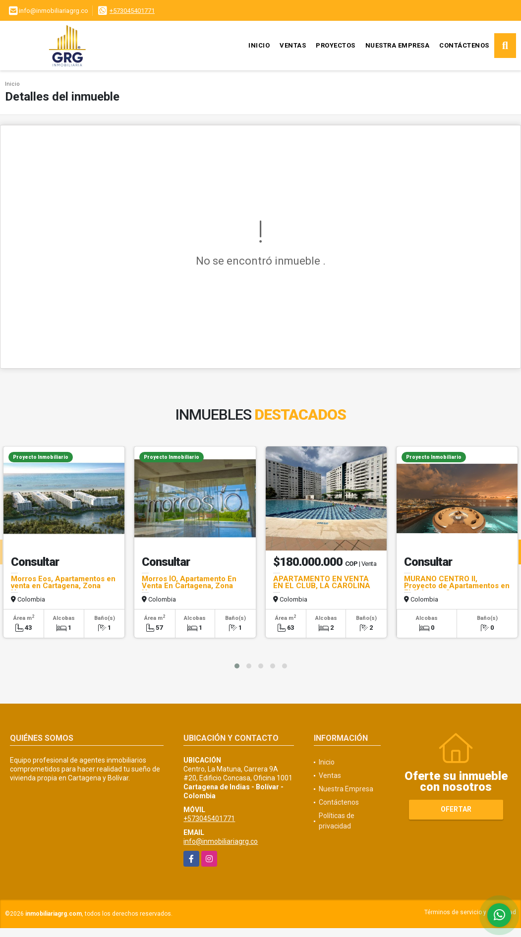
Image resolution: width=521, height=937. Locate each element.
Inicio (259, 45)
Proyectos (335, 45)
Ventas (293, 45)
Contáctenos (464, 45)
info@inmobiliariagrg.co (220, 841)
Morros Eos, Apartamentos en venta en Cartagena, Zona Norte (63, 585)
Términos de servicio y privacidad (470, 912)
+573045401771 (132, 10)
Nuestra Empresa (397, 45)
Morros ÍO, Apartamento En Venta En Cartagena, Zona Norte (189, 585)
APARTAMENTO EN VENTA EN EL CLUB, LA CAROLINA (321, 582)
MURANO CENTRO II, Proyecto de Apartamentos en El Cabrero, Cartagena (457, 585)
